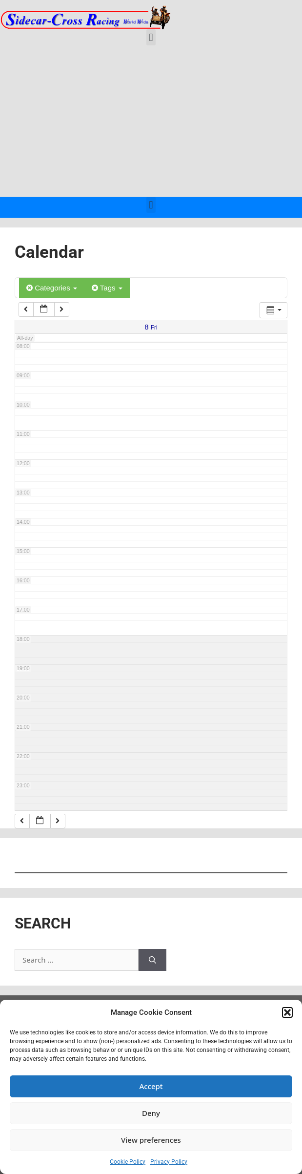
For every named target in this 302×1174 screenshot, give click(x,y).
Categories (51, 288)
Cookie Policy (127, 1161)
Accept (150, 1086)
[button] (287, 1012)
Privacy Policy (168, 1161)
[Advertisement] (151, 123)
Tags (107, 288)
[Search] (152, 960)
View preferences (151, 1140)
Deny (151, 1113)
